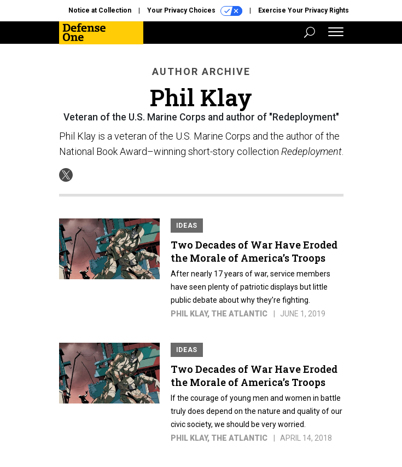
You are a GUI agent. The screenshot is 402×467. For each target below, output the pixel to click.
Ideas (187, 225)
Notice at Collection (99, 10)
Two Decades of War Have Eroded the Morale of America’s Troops (254, 251)
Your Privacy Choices (194, 11)
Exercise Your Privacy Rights (303, 10)
